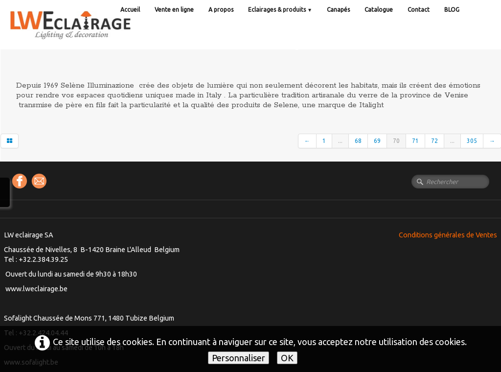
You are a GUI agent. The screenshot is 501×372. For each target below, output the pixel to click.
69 (377, 141)
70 (396, 141)
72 (434, 141)
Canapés (338, 9)
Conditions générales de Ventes (448, 235)
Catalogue (378, 9)
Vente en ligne (174, 9)
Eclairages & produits (280, 9)
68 (358, 141)
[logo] (90, 34)
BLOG (451, 9)
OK (287, 358)
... (340, 141)
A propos (220, 9)
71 (415, 141)
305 (472, 141)
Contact (419, 9)
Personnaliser (238, 358)
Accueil (130, 9)
